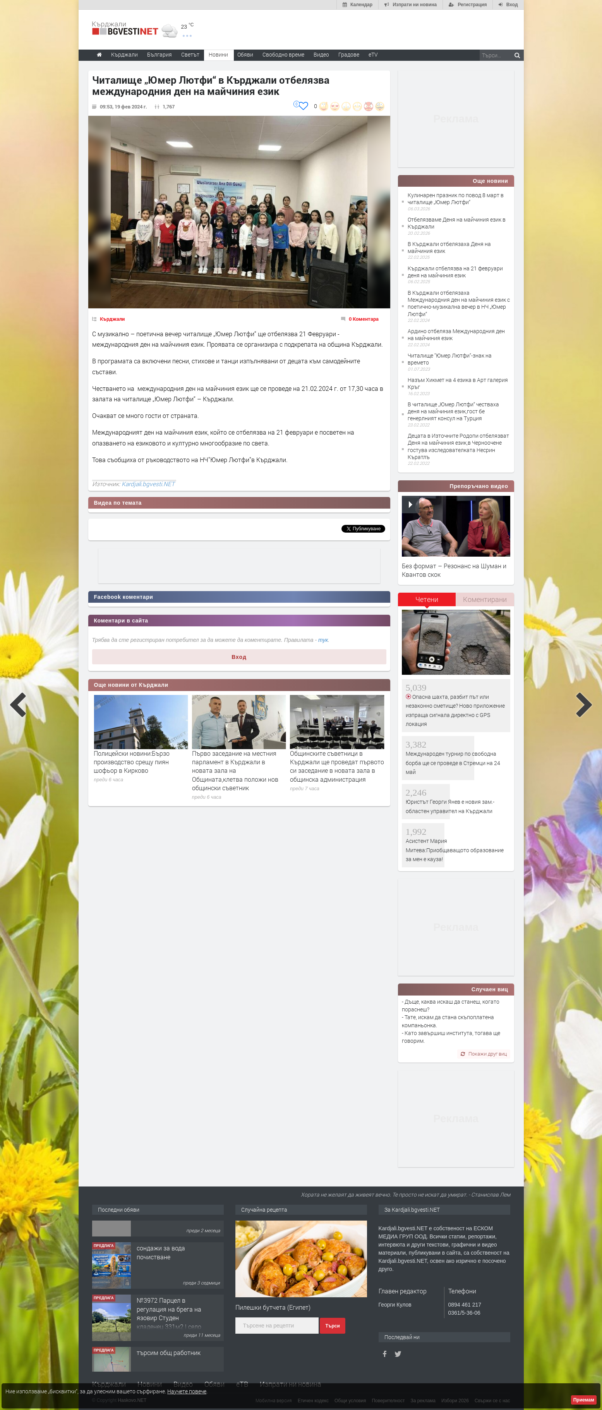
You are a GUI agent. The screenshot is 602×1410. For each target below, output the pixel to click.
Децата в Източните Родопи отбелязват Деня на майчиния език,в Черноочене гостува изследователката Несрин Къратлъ (458, 446)
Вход (239, 657)
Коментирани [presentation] (485, 599)
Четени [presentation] (426, 599)
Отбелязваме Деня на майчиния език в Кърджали (457, 223)
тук (323, 640)
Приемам (583, 1400)
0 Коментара (364, 318)
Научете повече (186, 1391)
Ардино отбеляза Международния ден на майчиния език (456, 334)
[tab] (427, 602)
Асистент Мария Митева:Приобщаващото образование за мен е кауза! (455, 850)
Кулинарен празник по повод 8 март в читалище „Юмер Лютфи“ (456, 198)
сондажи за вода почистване (161, 1282)
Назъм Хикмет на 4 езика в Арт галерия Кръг (458, 383)
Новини (218, 54)
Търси (332, 1326)
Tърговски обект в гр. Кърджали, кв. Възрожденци (168, 1235)
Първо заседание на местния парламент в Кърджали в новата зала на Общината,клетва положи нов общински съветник (333, 770)
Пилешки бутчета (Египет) (272, 1307)
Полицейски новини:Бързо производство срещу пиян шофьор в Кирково (230, 762)
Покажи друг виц (484, 1054)
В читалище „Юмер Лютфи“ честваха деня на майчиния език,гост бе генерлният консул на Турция (453, 411)
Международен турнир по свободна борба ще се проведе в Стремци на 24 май (453, 763)
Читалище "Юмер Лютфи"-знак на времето (450, 359)
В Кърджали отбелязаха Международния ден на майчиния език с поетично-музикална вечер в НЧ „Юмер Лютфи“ (459, 303)
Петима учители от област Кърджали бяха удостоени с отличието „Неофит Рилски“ (134, 762)
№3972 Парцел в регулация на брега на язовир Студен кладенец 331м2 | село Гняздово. (169, 1348)
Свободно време (283, 54)
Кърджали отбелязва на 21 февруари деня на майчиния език (455, 272)
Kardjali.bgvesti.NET (148, 484)
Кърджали (112, 318)
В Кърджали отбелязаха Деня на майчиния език (449, 247)
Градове (348, 54)
